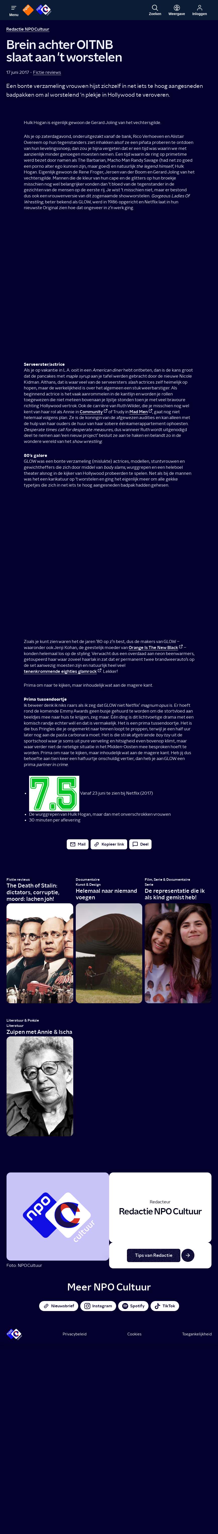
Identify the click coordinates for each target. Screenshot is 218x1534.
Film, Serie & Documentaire (167, 879)
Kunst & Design (88, 884)
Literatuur (15, 1026)
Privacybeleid (75, 1334)
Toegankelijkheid (197, 1334)
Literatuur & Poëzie (23, 1020)
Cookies (134, 1334)
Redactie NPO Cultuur (27, 29)
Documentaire (88, 879)
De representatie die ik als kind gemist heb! (175, 894)
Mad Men (138, 411)
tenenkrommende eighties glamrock (60, 671)
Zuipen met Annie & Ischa (39, 1032)
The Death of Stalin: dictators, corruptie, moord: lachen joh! (33, 892)
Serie (149, 884)
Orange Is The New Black (153, 647)
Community (91, 411)
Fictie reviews (47, 72)
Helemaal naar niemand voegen (106, 894)
